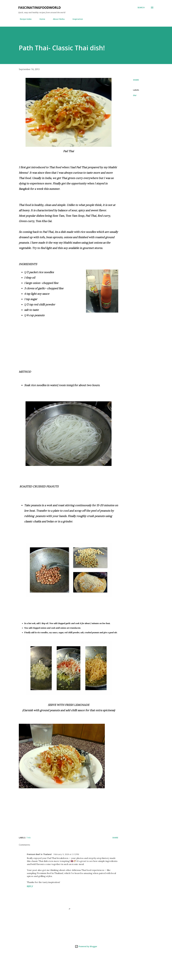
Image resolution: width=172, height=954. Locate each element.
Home (40, 19)
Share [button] (136, 80)
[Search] (141, 7)
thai (134, 95)
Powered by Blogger (86, 946)
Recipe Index (24, 19)
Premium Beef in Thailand (39, 854)
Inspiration (76, 19)
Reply (30, 886)
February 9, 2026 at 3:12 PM (66, 854)
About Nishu (57, 19)
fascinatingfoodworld (39, 7)
